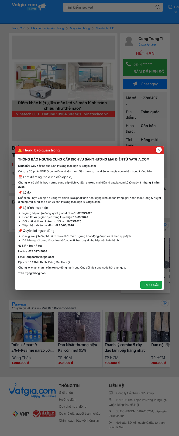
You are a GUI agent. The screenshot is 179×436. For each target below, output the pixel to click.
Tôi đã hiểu (151, 285)
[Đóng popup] (159, 150)
